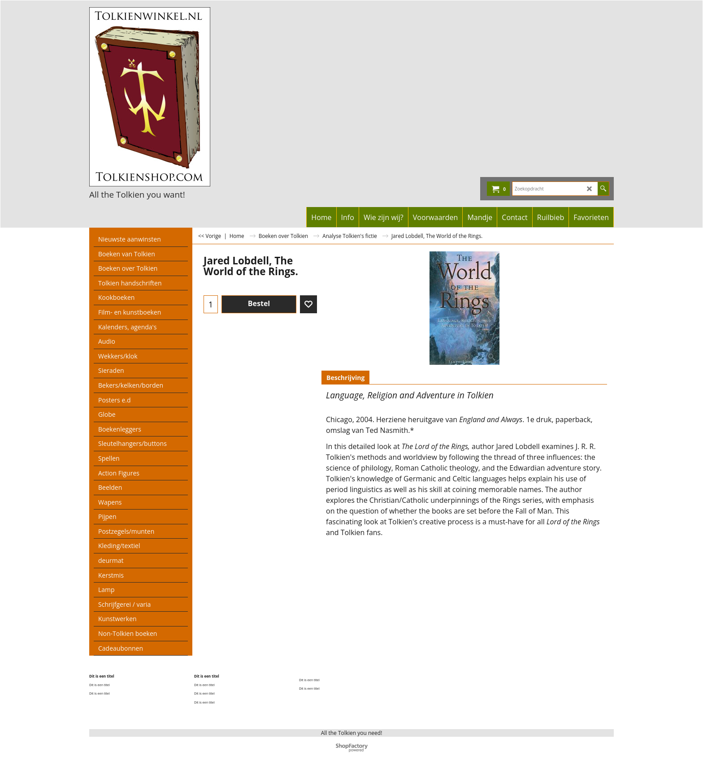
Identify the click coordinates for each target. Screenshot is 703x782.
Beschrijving (345, 377)
